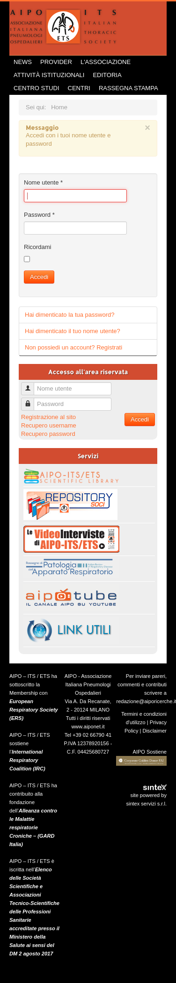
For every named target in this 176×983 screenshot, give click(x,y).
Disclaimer (154, 731)
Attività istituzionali (49, 74)
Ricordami (37, 246)
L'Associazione (106, 61)
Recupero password (48, 433)
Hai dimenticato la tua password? (70, 314)
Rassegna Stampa (128, 88)
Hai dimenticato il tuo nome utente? (72, 331)
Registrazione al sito (48, 416)
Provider (56, 61)
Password (39, 214)
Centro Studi (36, 88)
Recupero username (48, 425)
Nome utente (43, 182)
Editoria (107, 74)
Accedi (39, 276)
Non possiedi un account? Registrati (73, 347)
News (23, 61)
